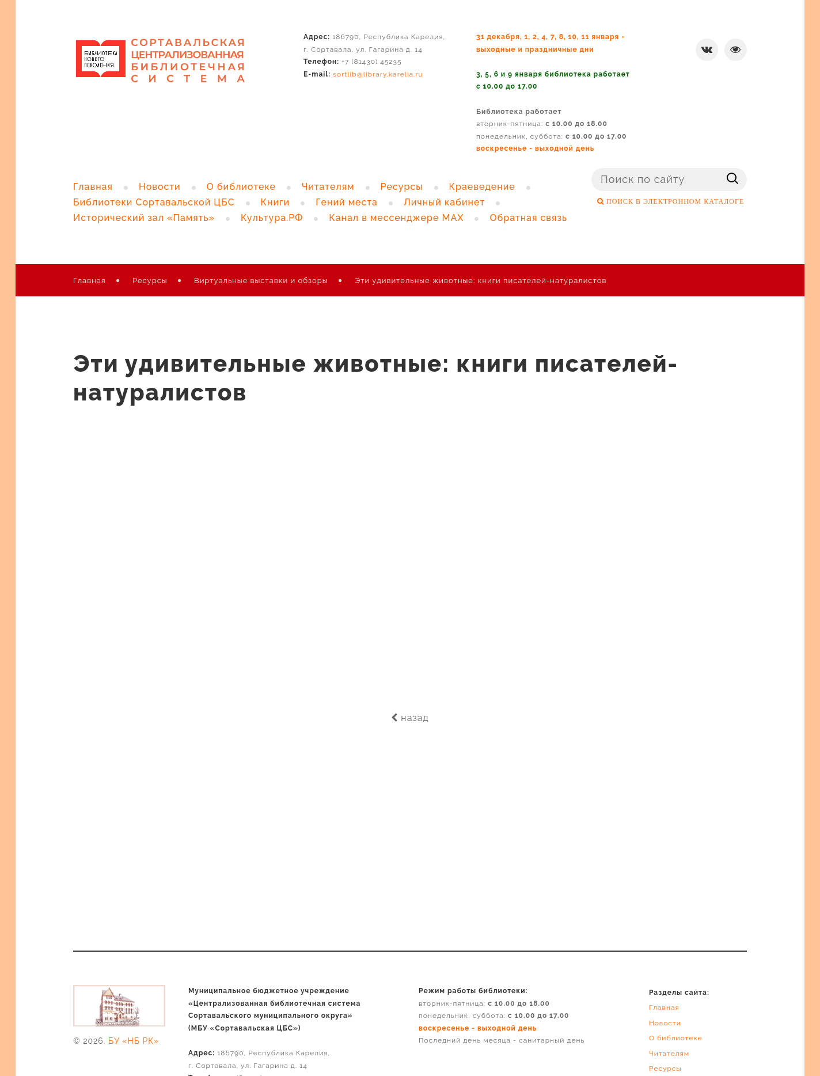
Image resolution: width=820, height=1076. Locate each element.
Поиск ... (591, 168)
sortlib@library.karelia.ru (378, 74)
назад (410, 717)
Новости (665, 1023)
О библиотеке (676, 1038)
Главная (89, 280)
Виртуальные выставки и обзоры (261, 280)
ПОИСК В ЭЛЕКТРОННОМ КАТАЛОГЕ (674, 201)
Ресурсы (150, 280)
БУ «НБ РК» (133, 1041)
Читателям (669, 1054)
